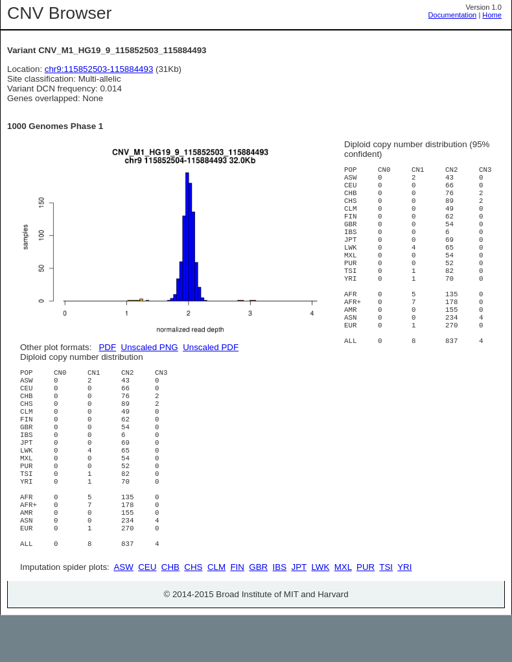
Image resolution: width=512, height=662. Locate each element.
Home (492, 15)
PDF (107, 347)
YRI (404, 614)
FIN (237, 614)
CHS (193, 614)
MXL (343, 614)
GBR (258, 614)
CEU (147, 614)
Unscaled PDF (211, 347)
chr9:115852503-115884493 (99, 69)
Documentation (452, 15)
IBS (279, 614)
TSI (386, 614)
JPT (299, 614)
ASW (123, 614)
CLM (216, 614)
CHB (170, 614)
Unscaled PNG (149, 347)
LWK (320, 614)
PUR (365, 614)
